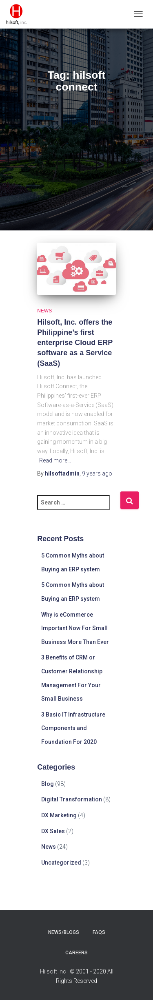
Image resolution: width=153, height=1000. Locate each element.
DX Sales (53, 831)
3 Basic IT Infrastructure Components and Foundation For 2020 (73, 728)
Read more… (55, 460)
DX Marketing (59, 815)
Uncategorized (61, 862)
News (44, 311)
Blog (47, 784)
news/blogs (63, 932)
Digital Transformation (71, 799)
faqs (99, 932)
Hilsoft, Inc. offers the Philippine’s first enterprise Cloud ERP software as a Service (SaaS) (75, 342)
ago (97, 473)
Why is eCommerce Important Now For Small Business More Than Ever (75, 628)
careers (76, 953)
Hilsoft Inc (53, 971)
